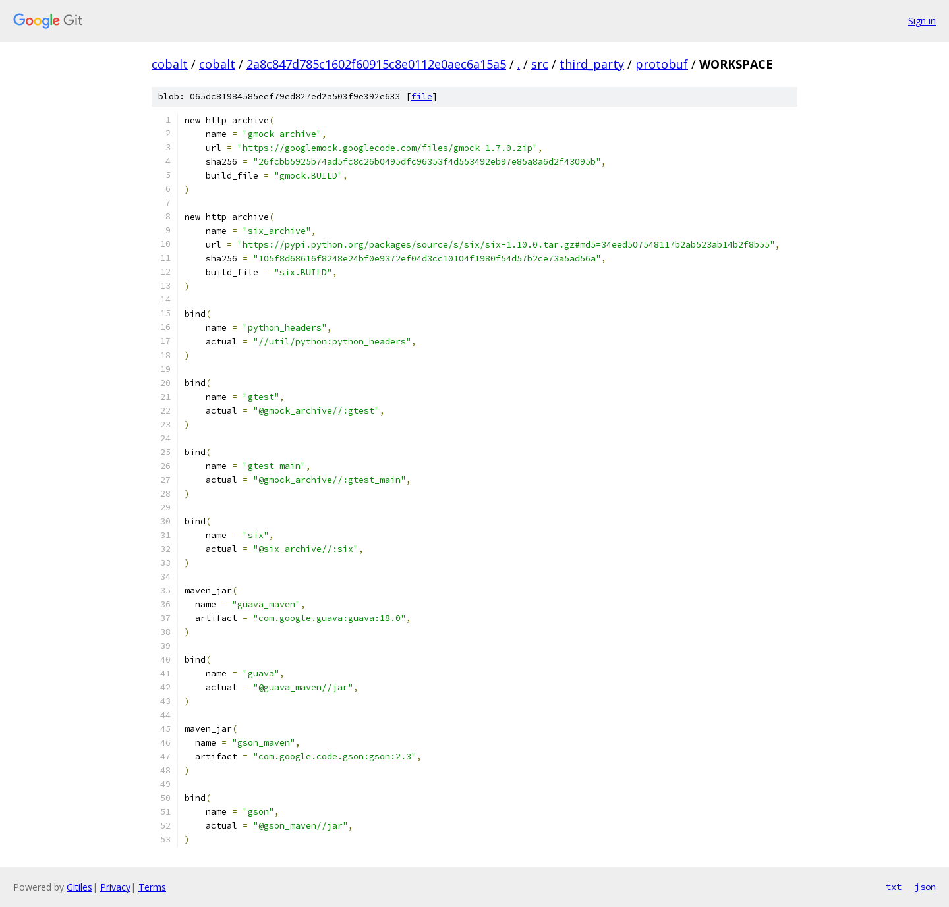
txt (894, 887)
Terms (152, 887)
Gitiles (79, 887)
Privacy (115, 887)
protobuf (661, 64)
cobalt (170, 64)
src (539, 64)
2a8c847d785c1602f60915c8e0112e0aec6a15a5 (376, 64)
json (925, 887)
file (421, 96)
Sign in (922, 20)
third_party (592, 64)
